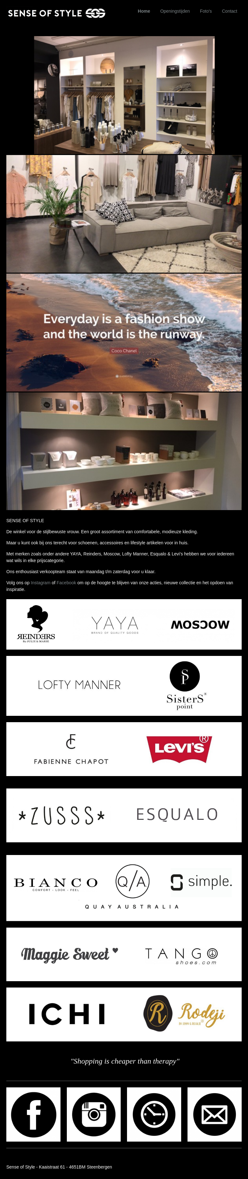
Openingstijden (175, 11)
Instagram (40, 582)
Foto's (206, 11)
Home (144, 11)
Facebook (66, 582)
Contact (229, 11)
